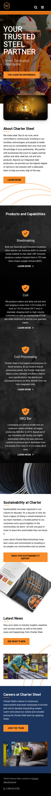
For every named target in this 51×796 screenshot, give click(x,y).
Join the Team (16, 728)
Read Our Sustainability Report (25, 557)
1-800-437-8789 (12, 788)
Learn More (14, 180)
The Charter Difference (21, 75)
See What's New (16, 641)
